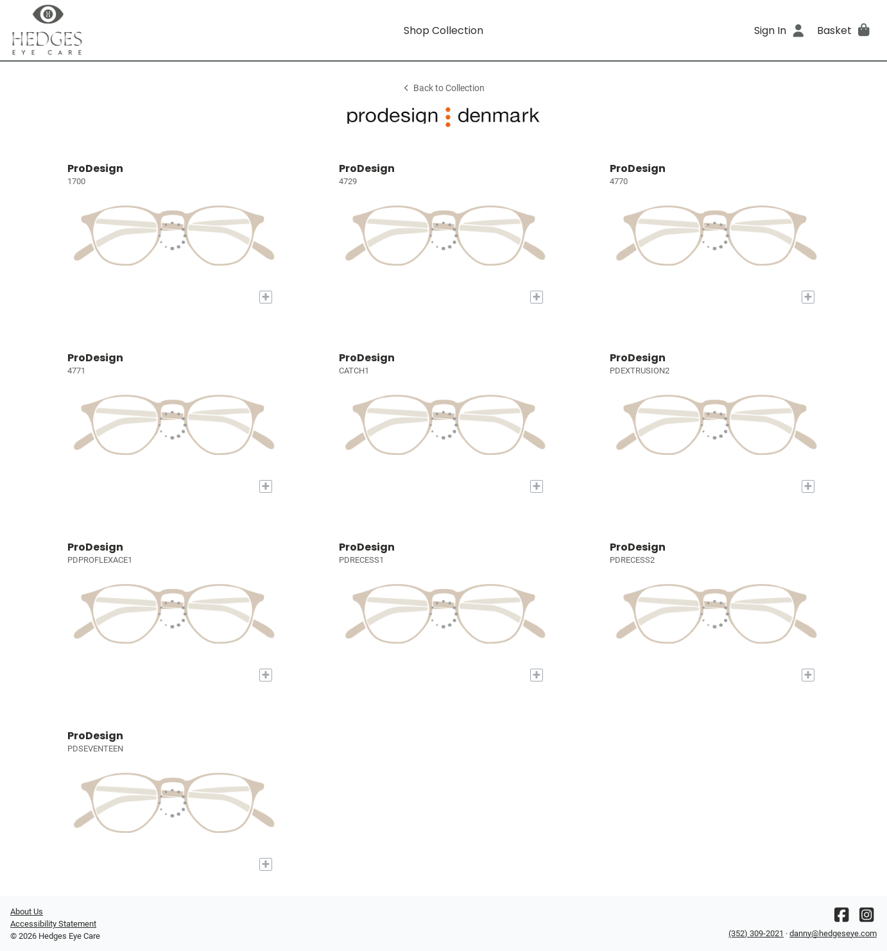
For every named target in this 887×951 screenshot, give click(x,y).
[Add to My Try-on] (265, 297)
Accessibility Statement (53, 924)
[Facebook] (841, 918)
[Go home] (118, 30)
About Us (26, 911)
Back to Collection (443, 88)
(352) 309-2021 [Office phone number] (756, 933)
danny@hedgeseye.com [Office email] (833, 933)
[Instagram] (866, 918)
